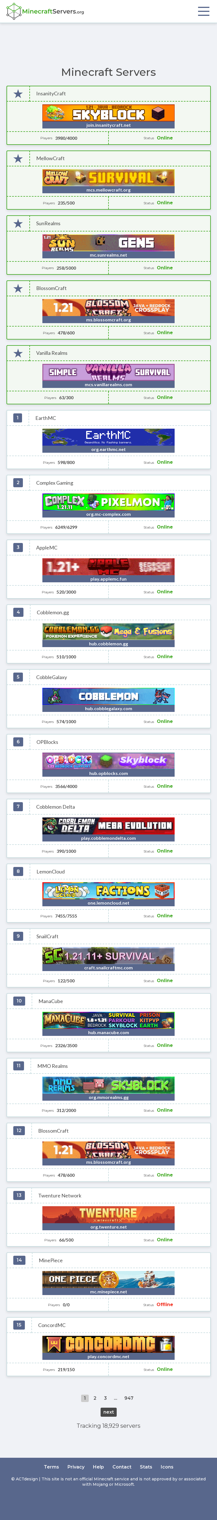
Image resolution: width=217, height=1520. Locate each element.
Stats (146, 1467)
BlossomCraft (51, 288)
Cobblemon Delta (55, 807)
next (108, 1412)
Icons (167, 1467)
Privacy (76, 1467)
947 (128, 1398)
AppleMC (46, 548)
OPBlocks (47, 742)
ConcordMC (52, 1325)
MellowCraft (50, 158)
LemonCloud (50, 872)
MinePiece (51, 1260)
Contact (121, 1467)
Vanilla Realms (52, 353)
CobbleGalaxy (51, 677)
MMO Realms (52, 1066)
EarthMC (45, 418)
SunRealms (48, 223)
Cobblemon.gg (53, 612)
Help (98, 1467)
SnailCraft (47, 936)
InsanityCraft (51, 93)
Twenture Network (59, 1196)
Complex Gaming (54, 483)
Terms (51, 1467)
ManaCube (50, 1001)
